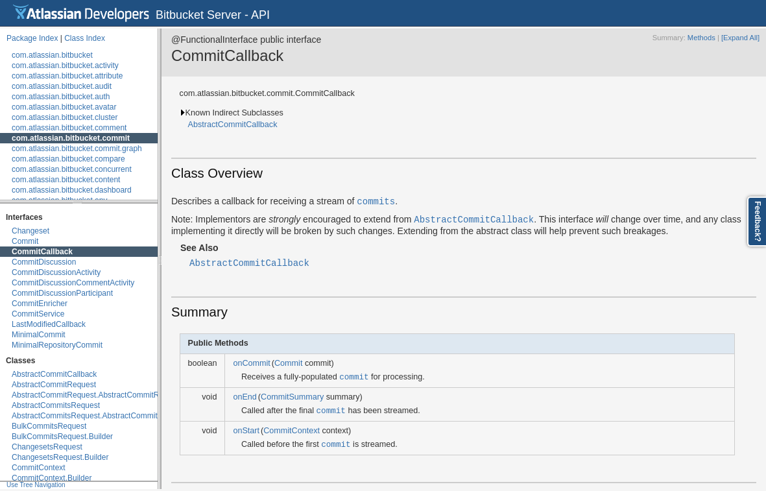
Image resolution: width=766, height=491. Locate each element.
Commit (25, 241)
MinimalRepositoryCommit (57, 345)
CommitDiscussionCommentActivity (73, 282)
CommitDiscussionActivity (56, 272)
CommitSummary (292, 396)
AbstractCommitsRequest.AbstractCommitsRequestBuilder (113, 415)
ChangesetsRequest (47, 446)
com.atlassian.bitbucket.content (66, 179)
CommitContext (39, 467)
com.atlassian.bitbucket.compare (68, 158)
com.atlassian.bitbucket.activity (65, 65)
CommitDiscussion (44, 262)
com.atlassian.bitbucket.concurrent (72, 169)
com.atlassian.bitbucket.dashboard (72, 190)
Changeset (30, 230)
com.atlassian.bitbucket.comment (69, 127)
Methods (701, 38)
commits (376, 201)
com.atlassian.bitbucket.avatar (64, 107)
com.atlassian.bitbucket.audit (62, 86)
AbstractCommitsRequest (56, 405)
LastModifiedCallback (49, 324)
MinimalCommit (39, 334)
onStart (246, 430)
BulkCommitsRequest (49, 426)
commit (353, 376)
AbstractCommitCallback (54, 374)
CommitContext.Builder (51, 478)
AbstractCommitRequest (54, 384)
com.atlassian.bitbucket (52, 55)
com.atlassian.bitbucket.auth (61, 96)
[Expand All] (740, 38)
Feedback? (757, 221)
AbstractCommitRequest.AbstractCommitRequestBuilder (109, 395)
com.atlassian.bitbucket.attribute (67, 75)
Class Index (84, 38)
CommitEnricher (39, 303)
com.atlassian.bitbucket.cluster (64, 117)
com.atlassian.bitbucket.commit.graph (77, 148)
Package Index (32, 38)
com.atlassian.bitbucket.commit (71, 138)
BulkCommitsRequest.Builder (62, 436)
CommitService (38, 313)
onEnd (244, 396)
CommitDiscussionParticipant (62, 293)
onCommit (251, 363)
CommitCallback (42, 251)
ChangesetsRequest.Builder (60, 457)
